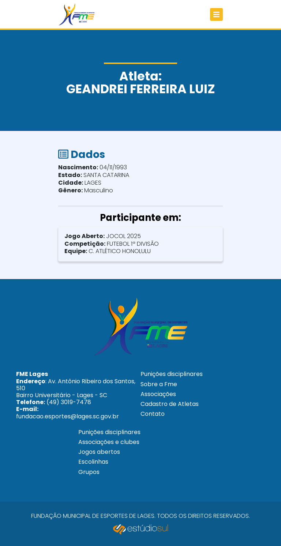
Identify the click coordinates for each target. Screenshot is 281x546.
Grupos (89, 471)
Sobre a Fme (158, 384)
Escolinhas (93, 461)
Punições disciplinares (171, 373)
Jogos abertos (99, 451)
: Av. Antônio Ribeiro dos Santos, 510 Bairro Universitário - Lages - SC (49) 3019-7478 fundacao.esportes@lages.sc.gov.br (75, 394)
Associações (158, 394)
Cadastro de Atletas (169, 403)
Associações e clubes (108, 441)
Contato (152, 413)
